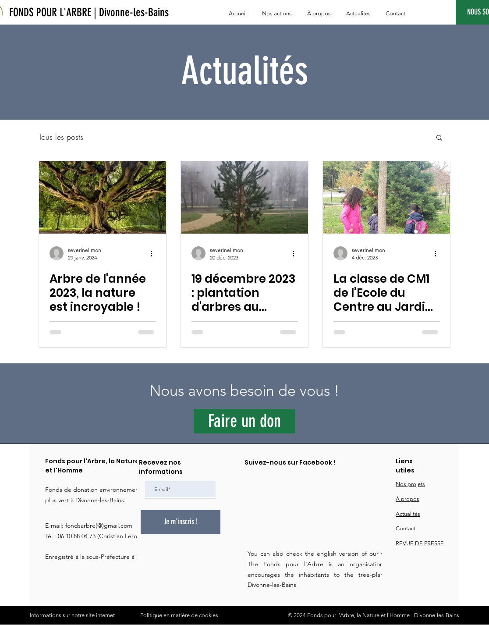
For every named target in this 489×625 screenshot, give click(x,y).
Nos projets (410, 484)
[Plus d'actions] (154, 253)
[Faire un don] (244, 421)
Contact (405, 528)
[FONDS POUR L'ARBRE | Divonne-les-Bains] (89, 13)
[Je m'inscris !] (180, 522)
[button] (439, 138)
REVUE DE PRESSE (420, 543)
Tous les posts (61, 137)
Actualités (408, 514)
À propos (407, 499)
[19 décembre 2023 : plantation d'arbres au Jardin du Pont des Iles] (244, 197)
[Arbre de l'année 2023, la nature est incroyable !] (102, 197)
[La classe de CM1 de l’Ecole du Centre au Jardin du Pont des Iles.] (386, 197)
